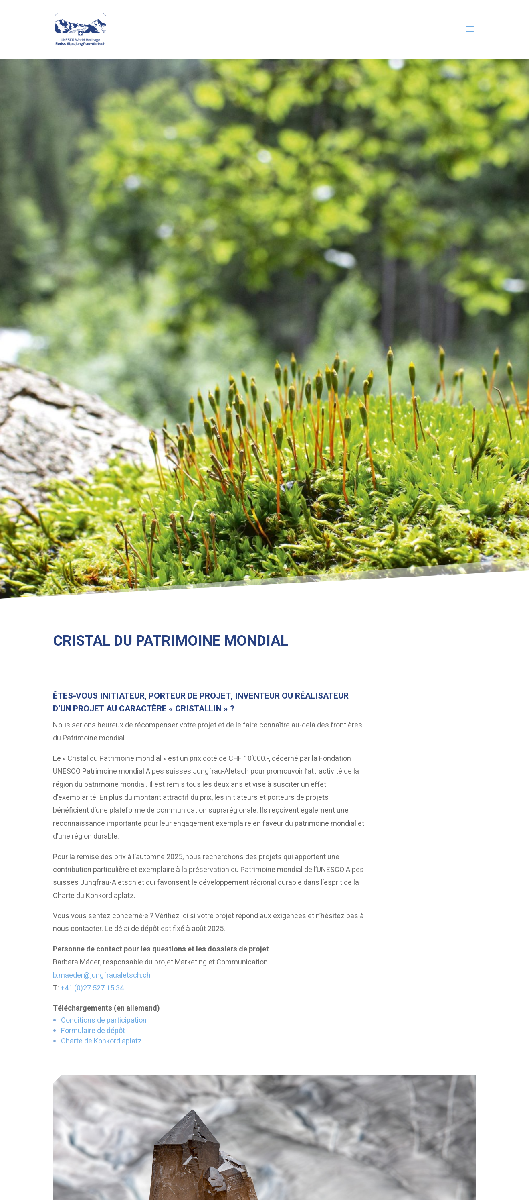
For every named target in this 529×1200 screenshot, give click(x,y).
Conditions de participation (104, 1020)
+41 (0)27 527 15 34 (92, 988)
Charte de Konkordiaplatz (101, 1041)
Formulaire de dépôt (93, 1030)
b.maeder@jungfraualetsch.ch (102, 975)
